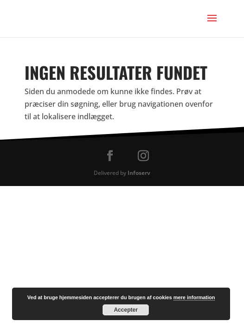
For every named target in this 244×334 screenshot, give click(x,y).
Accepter (125, 310)
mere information (194, 297)
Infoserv (139, 173)
